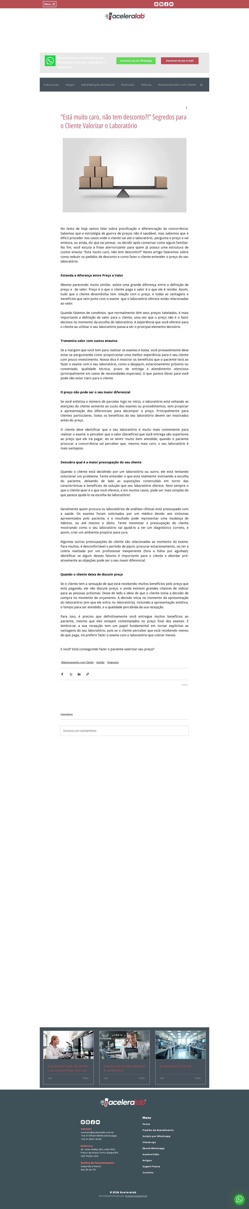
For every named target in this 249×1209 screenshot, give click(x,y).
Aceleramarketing (136, 1195)
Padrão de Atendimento (153, 1130)
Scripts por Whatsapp (153, 1136)
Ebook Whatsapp (153, 1148)
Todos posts (51, 85)
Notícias (146, 85)
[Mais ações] (186, 107)
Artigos (70, 85)
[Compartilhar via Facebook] (62, 674)
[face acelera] (166, 4)
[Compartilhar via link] (87, 674)
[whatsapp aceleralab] (156, 4)
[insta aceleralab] (161, 4)
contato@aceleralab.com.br (97, 1132)
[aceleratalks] (171, 4)
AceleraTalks (150, 1154)
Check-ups (149, 1142)
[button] (50, 4)
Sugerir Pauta (151, 1166)
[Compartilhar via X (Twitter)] (70, 674)
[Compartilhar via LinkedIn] (79, 674)
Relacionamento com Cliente (177, 85)
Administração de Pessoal (97, 85)
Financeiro (127, 85)
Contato (148, 1172)
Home (146, 1124)
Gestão (100, 662)
